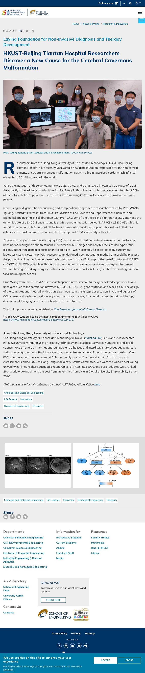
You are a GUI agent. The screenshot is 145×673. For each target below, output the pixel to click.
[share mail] (5, 425)
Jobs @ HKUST (99, 547)
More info (8, 669)
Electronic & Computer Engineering (23, 553)
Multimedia (97, 542)
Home (75, 23)
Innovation (26, 399)
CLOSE (129, 660)
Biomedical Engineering (16, 406)
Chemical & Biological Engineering (23, 537)
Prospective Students (69, 537)
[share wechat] (25, 425)
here (97, 384)
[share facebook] (12, 425)
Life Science (10, 399)
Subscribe (53, 600)
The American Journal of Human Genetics (80, 309)
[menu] (140, 12)
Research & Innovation (115, 23)
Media (59, 558)
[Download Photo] (81, 152)
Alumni (60, 547)
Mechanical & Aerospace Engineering (25, 566)
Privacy (76, 633)
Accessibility (59, 633)
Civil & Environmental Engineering (23, 542)
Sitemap (90, 633)
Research (38, 406)
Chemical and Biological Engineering (24, 392)
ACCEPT (105, 660)
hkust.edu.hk (93, 338)
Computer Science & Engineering (22, 547)
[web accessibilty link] (81, 614)
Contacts (8, 612)
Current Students (66, 542)
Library (95, 553)
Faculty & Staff (65, 553)
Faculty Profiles (100, 537)
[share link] (18, 425)
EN (20, 30)
